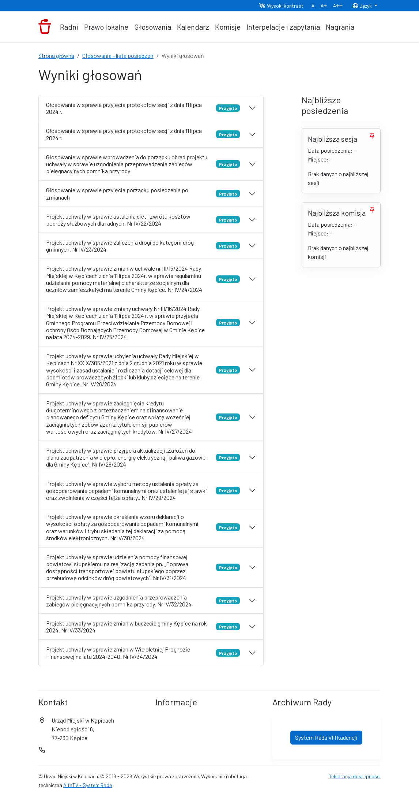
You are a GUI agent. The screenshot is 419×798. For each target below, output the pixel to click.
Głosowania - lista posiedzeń (118, 55)
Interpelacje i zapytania (283, 26)
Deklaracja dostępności (354, 776)
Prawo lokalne (106, 26)
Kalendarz (193, 26)
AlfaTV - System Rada (87, 785)
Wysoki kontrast (281, 6)
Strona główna (56, 55)
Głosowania (152, 26)
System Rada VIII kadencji (326, 737)
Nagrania (340, 26)
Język (362, 6)
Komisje (228, 26)
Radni (69, 26)
